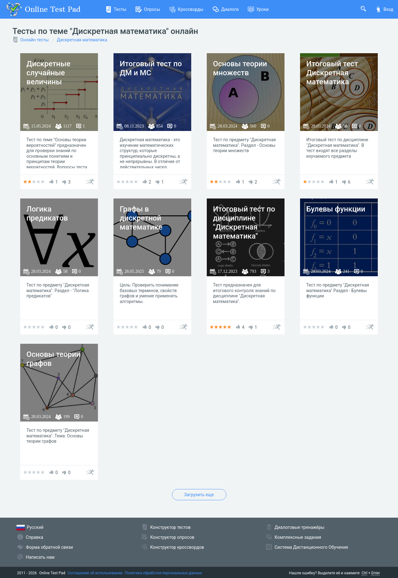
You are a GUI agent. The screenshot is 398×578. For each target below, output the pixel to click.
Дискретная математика (82, 39)
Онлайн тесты (34, 39)
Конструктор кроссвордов (177, 547)
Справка (34, 537)
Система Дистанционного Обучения (311, 547)
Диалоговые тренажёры (299, 527)
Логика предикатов (47, 213)
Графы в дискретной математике (141, 218)
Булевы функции (335, 209)
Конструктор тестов (170, 527)
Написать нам (40, 557)
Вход (384, 9)
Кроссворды (186, 9)
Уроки (258, 9)
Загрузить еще (199, 494)
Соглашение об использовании (95, 573)
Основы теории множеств (240, 68)
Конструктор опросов (172, 537)
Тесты (115, 9)
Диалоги (225, 9)
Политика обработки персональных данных (163, 573)
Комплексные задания (298, 537)
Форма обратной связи (49, 547)
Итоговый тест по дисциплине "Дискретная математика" (244, 222)
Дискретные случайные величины (48, 72)
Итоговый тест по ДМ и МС (151, 68)
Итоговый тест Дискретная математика (332, 72)
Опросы (148, 9)
